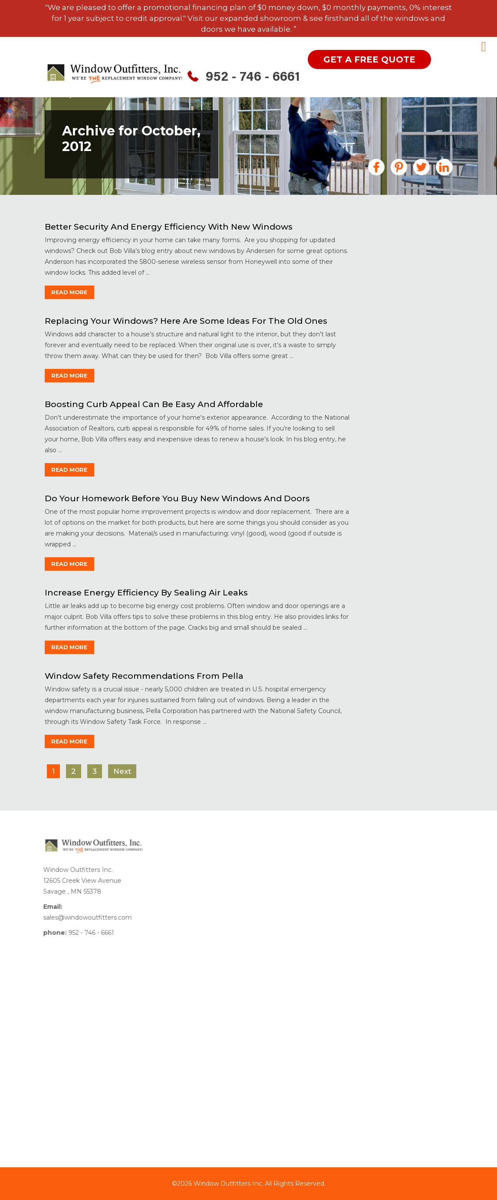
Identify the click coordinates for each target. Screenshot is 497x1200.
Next (122, 771)
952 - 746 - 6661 (253, 77)
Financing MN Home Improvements (404, 324)
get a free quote (369, 59)
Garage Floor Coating (406, 341)
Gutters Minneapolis (404, 353)
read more (72, 292)
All (375, 242)
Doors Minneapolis (402, 287)
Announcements (399, 254)
